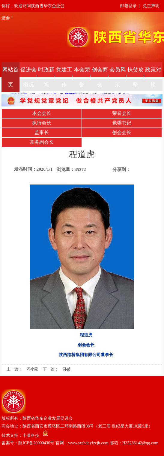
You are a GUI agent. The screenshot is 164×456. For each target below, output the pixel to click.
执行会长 (41, 122)
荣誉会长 (121, 113)
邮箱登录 (128, 6)
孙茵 (67, 369)
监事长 (41, 132)
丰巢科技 (30, 435)
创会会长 (121, 132)
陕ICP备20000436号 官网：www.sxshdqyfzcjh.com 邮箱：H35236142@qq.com (88, 443)
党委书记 (121, 122)
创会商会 (100, 77)
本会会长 (41, 113)
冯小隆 (32, 369)
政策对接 (153, 77)
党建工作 (64, 77)
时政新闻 (46, 77)
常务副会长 (42, 142)
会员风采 (117, 77)
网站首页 (10, 77)
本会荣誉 (82, 77)
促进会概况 (28, 77)
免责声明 (151, 6)
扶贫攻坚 (135, 77)
